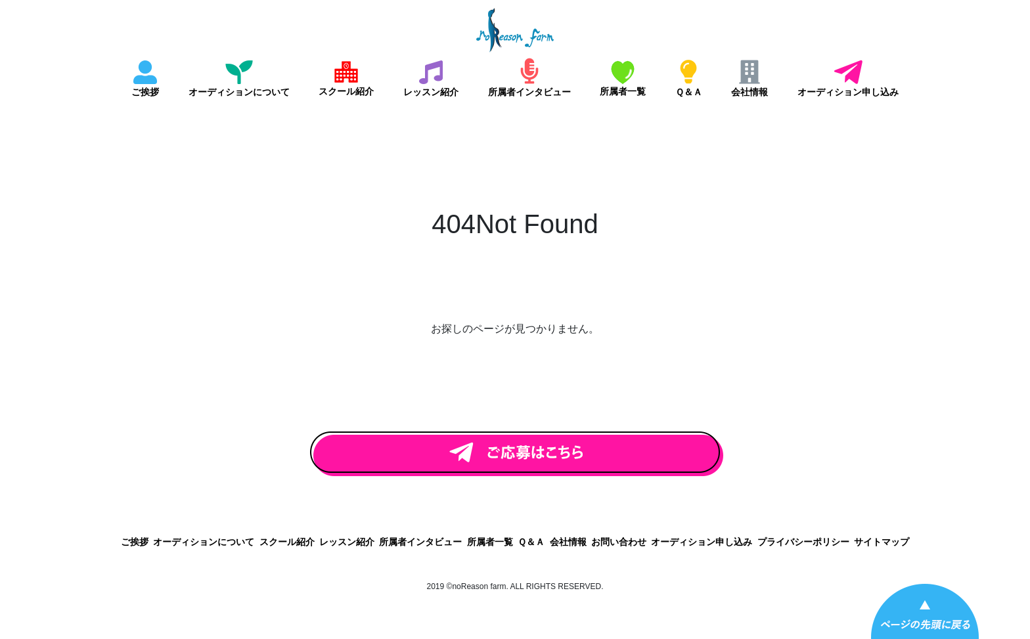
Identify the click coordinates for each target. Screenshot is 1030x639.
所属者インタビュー (529, 92)
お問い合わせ (618, 542)
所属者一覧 (623, 91)
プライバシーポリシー (803, 542)
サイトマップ (881, 542)
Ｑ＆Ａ (688, 92)
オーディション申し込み (848, 92)
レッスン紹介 (431, 92)
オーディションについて (239, 92)
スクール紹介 (346, 91)
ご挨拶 (145, 92)
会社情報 (749, 92)
